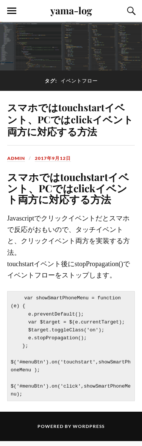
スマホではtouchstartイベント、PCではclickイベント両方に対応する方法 (70, 119)
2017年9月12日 (53, 158)
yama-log (71, 10)
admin (16, 158)
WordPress (89, 431)
